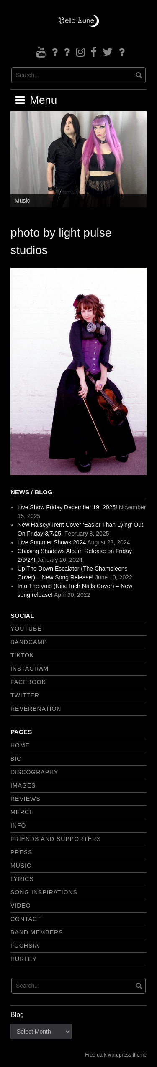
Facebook (28, 682)
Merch (22, 812)
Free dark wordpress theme (116, 1055)
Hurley (23, 959)
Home (20, 745)
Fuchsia (24, 945)
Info (18, 825)
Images (23, 785)
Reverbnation (35, 708)
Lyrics (22, 879)
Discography (34, 772)
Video (20, 905)
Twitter (24, 695)
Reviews (25, 798)
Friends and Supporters (55, 838)
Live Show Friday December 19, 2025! (67, 507)
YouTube (26, 628)
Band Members (36, 932)
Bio (16, 758)
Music (22, 200)
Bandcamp (28, 642)
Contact (25, 919)
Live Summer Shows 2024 (52, 542)
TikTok (22, 655)
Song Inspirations (43, 892)
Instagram (29, 668)
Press (21, 852)
